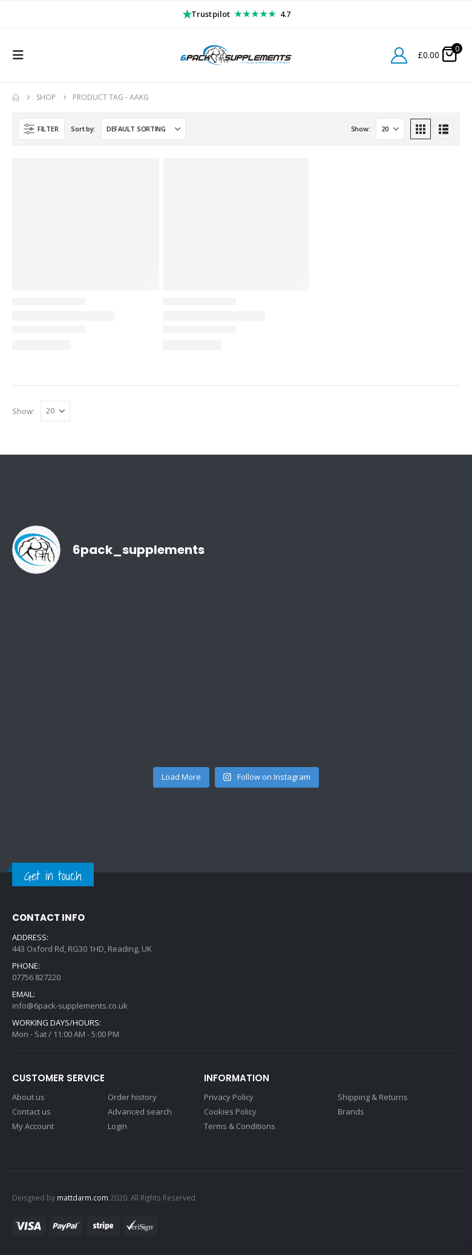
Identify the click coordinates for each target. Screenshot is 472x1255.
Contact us (31, 1111)
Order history (132, 1097)
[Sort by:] (143, 129)
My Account (33, 1126)
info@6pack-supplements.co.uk (70, 1005)
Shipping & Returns (373, 1097)
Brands (351, 1111)
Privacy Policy (229, 1097)
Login (117, 1126)
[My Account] (399, 55)
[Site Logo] (236, 55)
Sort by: (83, 128)
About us (28, 1097)
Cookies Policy (230, 1111)
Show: (360, 128)
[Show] (390, 129)
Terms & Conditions (239, 1126)
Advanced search (140, 1111)
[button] (21, 55)
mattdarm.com (82, 1197)
